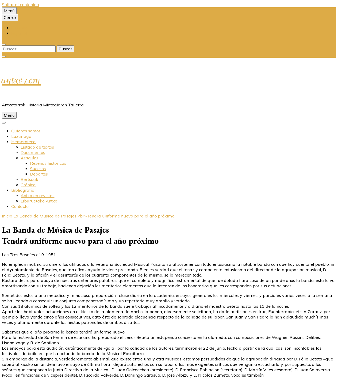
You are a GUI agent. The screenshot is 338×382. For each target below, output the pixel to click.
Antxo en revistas (37, 195)
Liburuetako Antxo (39, 201)
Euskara (19, 27)
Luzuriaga (21, 136)
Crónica (28, 184)
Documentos (33, 152)
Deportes (39, 174)
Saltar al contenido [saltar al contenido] (20, 4)
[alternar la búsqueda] (4, 44)
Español (19, 33)
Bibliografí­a (23, 190)
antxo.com (21, 80)
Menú (9, 10)
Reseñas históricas (48, 163)
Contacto (20, 206)
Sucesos (38, 168)
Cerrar (10, 17)
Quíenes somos (26, 131)
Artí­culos (29, 158)
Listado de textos (37, 147)
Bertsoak (29, 179)
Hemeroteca (23, 141)
